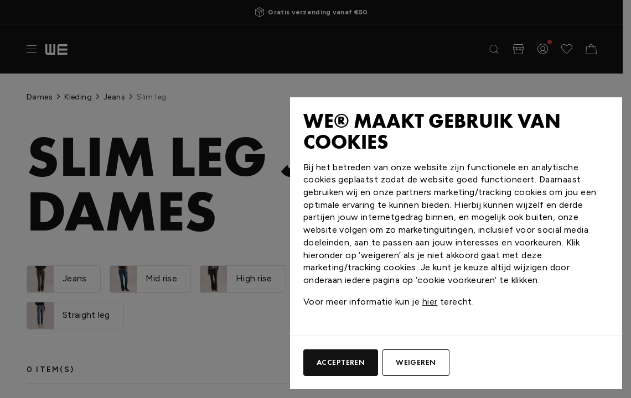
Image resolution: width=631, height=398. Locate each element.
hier (430, 301)
